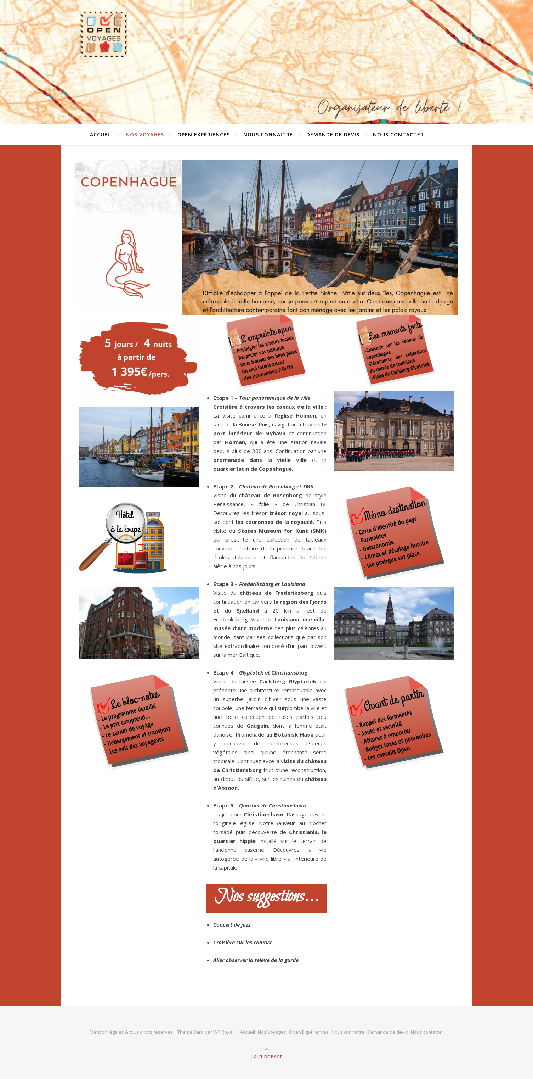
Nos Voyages (145, 134)
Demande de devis (332, 134)
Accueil (101, 134)
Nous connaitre (268, 134)
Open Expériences (203, 134)
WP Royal (223, 1032)
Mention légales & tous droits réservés (132, 1032)
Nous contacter (398, 134)
